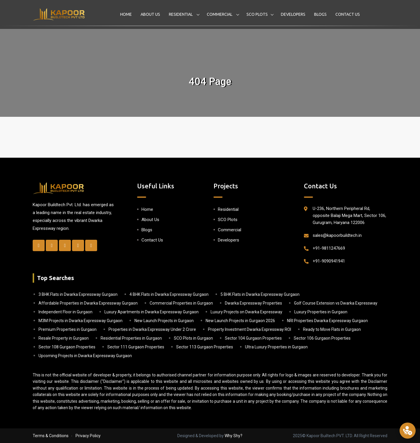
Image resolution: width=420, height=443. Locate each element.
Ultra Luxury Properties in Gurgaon (276, 347)
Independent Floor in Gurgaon (65, 312)
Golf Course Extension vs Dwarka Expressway (335, 303)
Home (126, 14)
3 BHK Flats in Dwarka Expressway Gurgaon (78, 294)
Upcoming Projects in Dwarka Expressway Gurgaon (85, 355)
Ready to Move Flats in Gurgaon (332, 329)
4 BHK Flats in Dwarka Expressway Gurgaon (169, 294)
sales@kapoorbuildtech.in (337, 235)
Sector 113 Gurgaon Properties (204, 347)
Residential (181, 14)
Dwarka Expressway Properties (253, 303)
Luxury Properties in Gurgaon (320, 312)
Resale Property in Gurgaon (63, 338)
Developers (293, 14)
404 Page (210, 82)
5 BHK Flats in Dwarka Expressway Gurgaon (260, 294)
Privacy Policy (88, 435)
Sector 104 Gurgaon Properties (253, 338)
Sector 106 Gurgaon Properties (322, 338)
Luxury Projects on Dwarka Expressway (246, 312)
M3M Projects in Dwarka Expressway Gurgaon (80, 320)
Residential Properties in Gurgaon (131, 338)
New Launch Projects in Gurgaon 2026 (240, 320)
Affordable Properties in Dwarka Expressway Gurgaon (88, 303)
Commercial (220, 14)
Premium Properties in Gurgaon (67, 329)
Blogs (320, 14)
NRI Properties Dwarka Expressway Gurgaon (327, 320)
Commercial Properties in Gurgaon (181, 303)
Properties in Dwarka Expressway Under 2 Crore (152, 329)
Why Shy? (233, 435)
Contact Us (347, 14)
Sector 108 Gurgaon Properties (66, 347)
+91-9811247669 (329, 248)
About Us (150, 14)
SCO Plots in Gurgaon (193, 338)
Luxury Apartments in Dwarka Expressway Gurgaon (151, 312)
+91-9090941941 (329, 261)
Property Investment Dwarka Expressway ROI (249, 329)
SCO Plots (257, 14)
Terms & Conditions (51, 435)
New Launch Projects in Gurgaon (164, 320)
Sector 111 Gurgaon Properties (135, 347)
